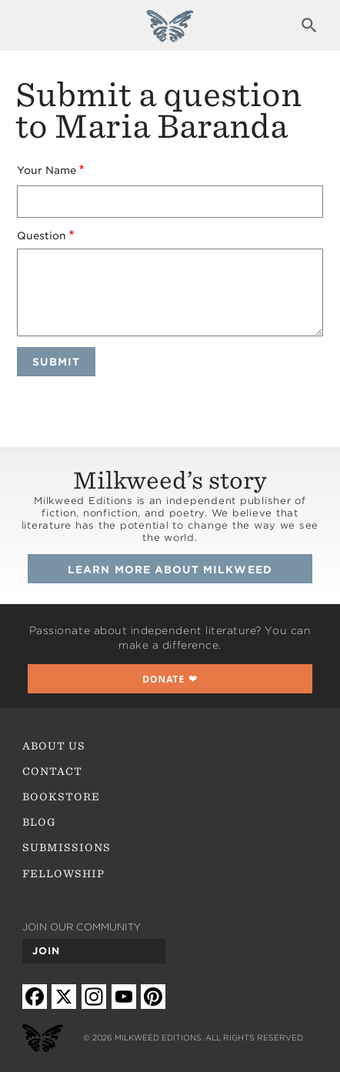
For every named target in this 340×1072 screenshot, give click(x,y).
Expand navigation (30, 25)
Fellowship (63, 873)
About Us (53, 746)
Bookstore (61, 796)
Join (46, 951)
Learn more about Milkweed (170, 569)
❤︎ (170, 679)
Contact (52, 771)
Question (41, 235)
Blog (39, 822)
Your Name (46, 170)
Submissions (67, 847)
